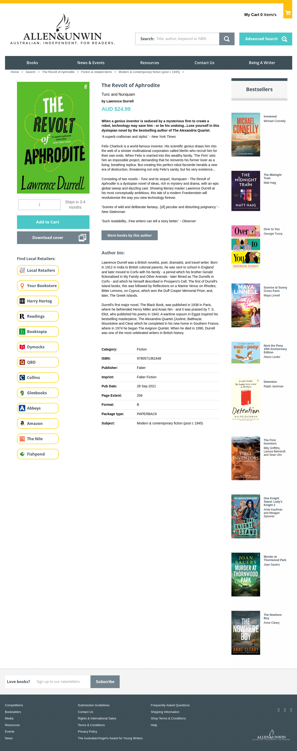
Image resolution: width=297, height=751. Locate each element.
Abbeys (34, 408)
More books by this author (129, 235)
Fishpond (36, 454)
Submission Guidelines (93, 705)
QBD (31, 362)
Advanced (261, 38)
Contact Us (204, 62)
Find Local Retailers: (36, 258)
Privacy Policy (87, 731)
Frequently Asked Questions (170, 705)
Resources (149, 62)
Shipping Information (165, 712)
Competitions (14, 705)
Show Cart (287, 10)
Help (154, 725)
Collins (33, 377)
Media (9, 718)
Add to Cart (47, 222)
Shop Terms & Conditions (168, 718)
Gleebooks (37, 392)
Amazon (35, 423)
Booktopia (37, 331)
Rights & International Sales (97, 718)
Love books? (18, 681)
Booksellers (13, 712)
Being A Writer (262, 62)
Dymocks (36, 347)
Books (32, 62)
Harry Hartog (39, 301)
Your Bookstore (42, 285)
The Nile (35, 438)
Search (146, 38)
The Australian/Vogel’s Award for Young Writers (110, 738)
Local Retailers (41, 270)
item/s (260, 14)
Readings (36, 316)
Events (10, 731)
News (9, 738)
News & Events (91, 62)
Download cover (47, 237)
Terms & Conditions (91, 725)
